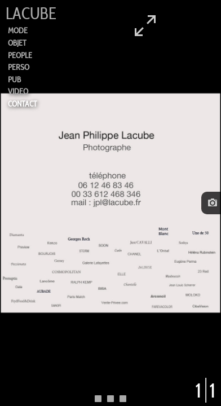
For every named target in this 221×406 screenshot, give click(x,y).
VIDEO (18, 91)
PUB (14, 79)
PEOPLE (20, 55)
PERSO (18, 67)
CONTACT (22, 104)
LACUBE (31, 13)
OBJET (17, 43)
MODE (18, 30)
